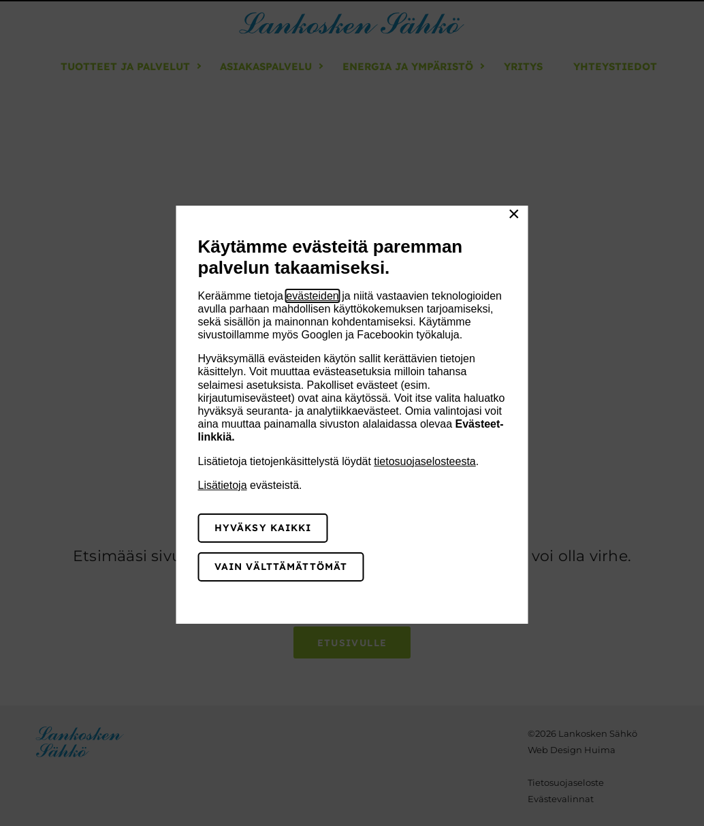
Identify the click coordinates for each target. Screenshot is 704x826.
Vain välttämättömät (280, 566)
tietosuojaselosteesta (424, 461)
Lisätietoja (222, 485)
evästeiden (312, 296)
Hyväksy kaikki (263, 528)
